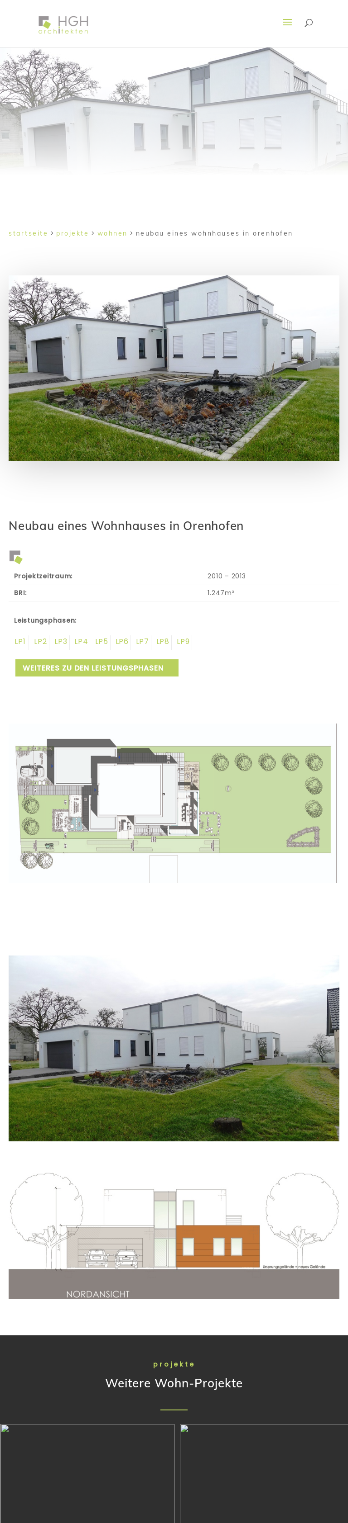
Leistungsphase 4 (80, 642)
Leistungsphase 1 (19, 642)
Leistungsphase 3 (59, 642)
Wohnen (112, 233)
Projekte (72, 233)
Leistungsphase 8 (161, 642)
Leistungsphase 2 (39, 642)
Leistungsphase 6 (121, 642)
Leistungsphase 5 (100, 642)
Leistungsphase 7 (141, 642)
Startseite (28, 233)
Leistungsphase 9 (182, 642)
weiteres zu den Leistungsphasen (93, 668)
